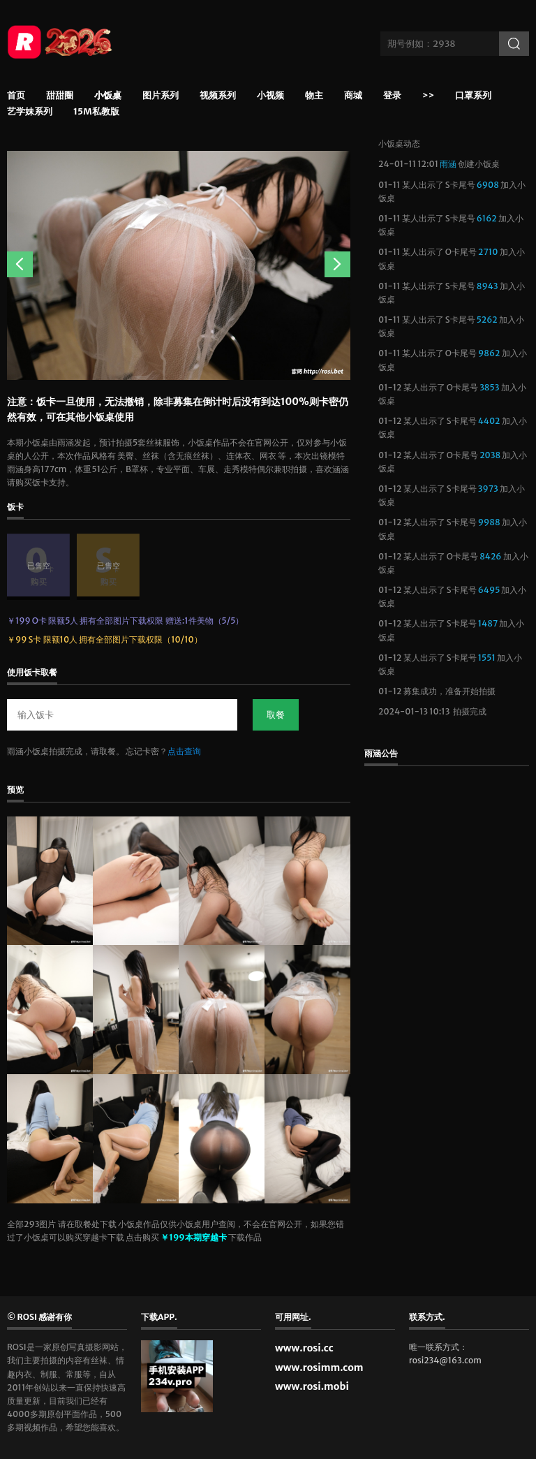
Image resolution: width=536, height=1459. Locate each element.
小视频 (270, 96)
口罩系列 (473, 96)
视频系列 (218, 96)
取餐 (276, 715)
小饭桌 (107, 98)
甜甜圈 (59, 96)
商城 (353, 96)
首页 (16, 96)
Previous (20, 264)
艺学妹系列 (29, 112)
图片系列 (160, 96)
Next (337, 264)
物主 (314, 96)
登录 (392, 96)
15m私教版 (96, 112)
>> (428, 96)
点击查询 (184, 751)
